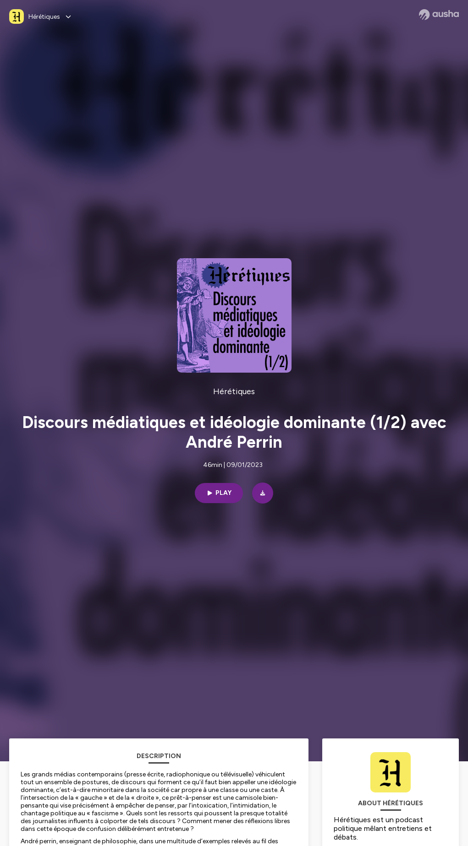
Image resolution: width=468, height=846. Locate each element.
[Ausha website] (439, 14)
